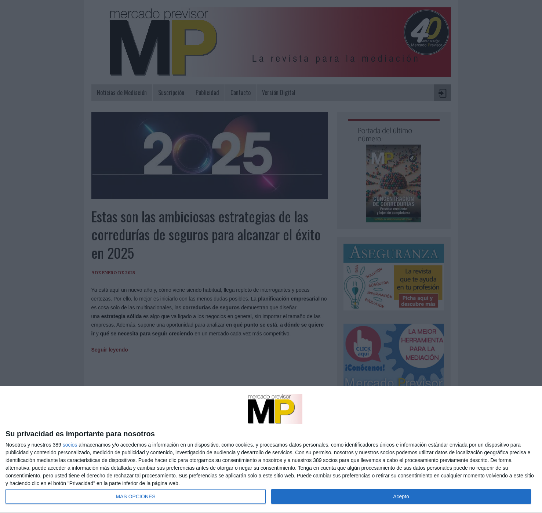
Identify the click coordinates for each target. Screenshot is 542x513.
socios (70, 444)
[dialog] (271, 449)
